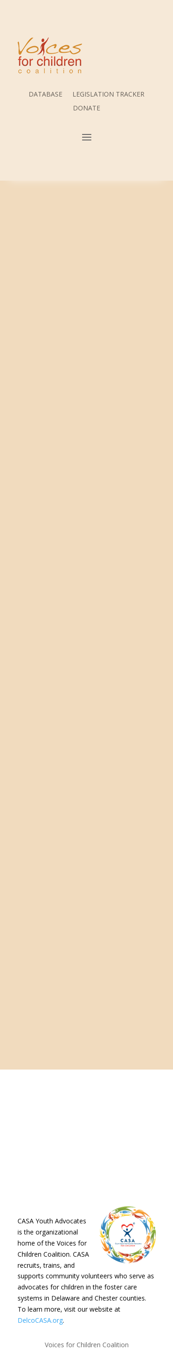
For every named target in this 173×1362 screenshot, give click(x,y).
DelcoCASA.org (40, 1320)
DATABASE (45, 94)
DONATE (86, 108)
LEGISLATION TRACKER (108, 94)
